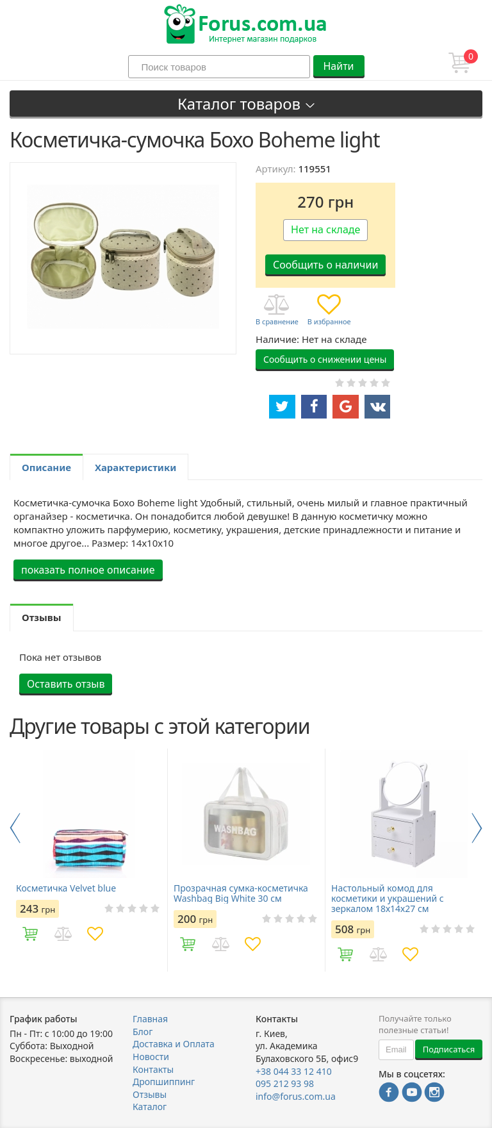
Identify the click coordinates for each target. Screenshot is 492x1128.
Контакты (153, 1069)
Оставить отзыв (65, 684)
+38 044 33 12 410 (294, 1071)
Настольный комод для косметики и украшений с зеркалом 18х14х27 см (387, 898)
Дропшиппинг (164, 1081)
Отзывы (150, 1094)
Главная (150, 1019)
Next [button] (477, 828)
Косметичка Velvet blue (66, 888)
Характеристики (135, 467)
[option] (88, 860)
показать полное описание (88, 570)
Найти (338, 66)
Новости (151, 1056)
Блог (142, 1031)
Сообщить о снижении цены (324, 359)
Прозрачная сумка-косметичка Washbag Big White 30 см (241, 893)
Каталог (150, 1106)
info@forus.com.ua (296, 1096)
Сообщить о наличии (325, 265)
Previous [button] (15, 828)
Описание (46, 467)
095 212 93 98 (285, 1083)
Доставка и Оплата (174, 1044)
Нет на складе (325, 229)
